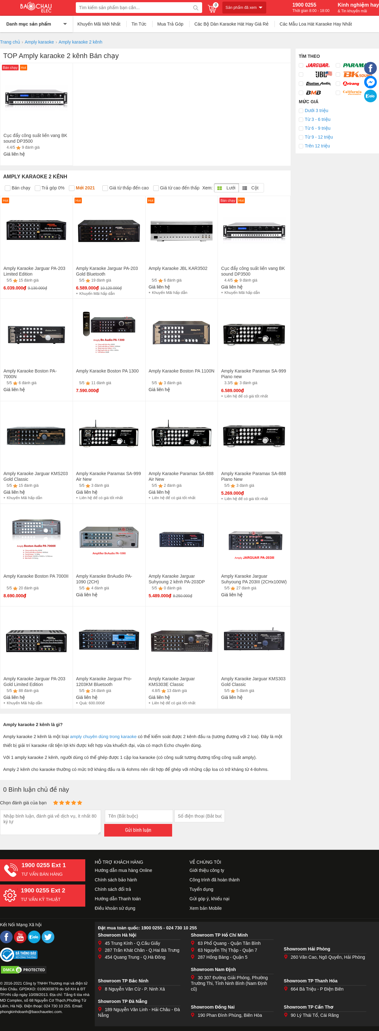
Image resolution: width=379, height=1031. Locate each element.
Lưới (226, 187)
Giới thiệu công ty (207, 870)
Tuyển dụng (201, 889)
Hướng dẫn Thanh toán (118, 898)
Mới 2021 (82, 188)
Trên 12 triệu (317, 145)
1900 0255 (310, 7)
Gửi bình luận (138, 830)
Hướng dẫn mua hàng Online (123, 870)
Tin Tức (138, 24)
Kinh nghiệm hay (358, 7)
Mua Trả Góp (170, 24)
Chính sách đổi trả (113, 889)
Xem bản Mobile (206, 908)
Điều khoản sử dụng (115, 908)
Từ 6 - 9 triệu (317, 128)
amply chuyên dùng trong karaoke (103, 736)
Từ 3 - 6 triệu (317, 119)
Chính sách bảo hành (116, 879)
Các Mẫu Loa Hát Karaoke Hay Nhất (316, 24)
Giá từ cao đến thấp (176, 188)
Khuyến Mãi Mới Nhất (98, 24)
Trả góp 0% (49, 188)
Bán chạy (17, 188)
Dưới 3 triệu (316, 110)
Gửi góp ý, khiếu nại (209, 898)
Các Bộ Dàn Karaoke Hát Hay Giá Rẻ (231, 24)
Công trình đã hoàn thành (215, 879)
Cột (250, 187)
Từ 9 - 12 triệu (319, 137)
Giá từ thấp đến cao (125, 188)
